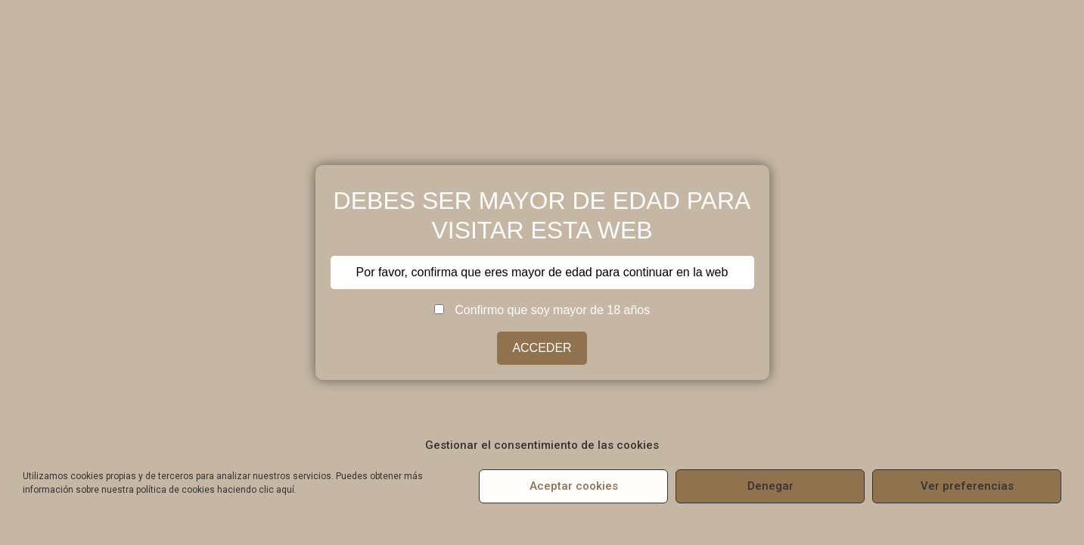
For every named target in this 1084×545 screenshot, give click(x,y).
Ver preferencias (967, 486)
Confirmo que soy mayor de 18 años (542, 310)
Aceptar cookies (574, 486)
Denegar (770, 486)
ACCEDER (541, 347)
